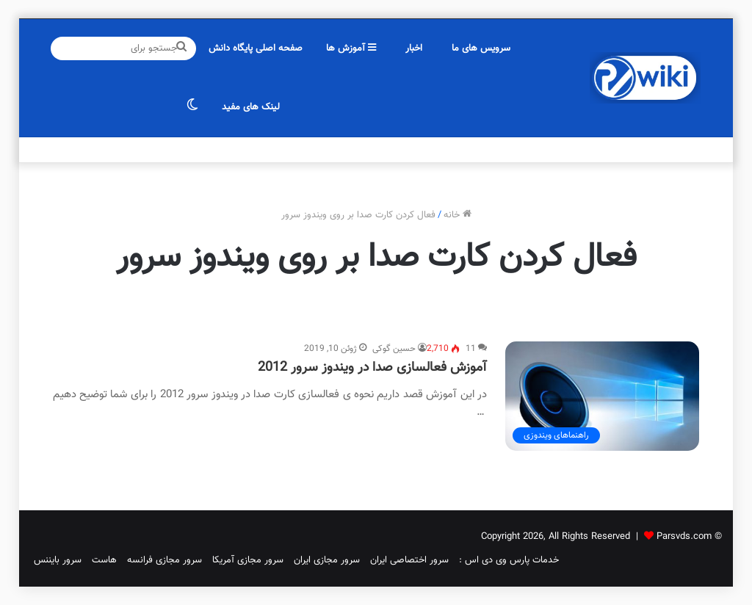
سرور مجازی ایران (327, 560)
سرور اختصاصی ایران (409, 560)
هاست (104, 560)
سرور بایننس (58, 560)
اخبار (413, 48)
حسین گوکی (394, 348)
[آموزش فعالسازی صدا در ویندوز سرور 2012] (602, 396)
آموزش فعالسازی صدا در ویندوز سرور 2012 (372, 368)
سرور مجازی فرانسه (164, 560)
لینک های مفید (251, 107)
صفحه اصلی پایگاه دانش (256, 48)
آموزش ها (351, 48)
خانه (457, 215)
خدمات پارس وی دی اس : (509, 560)
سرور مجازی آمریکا (247, 560)
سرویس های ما (481, 48)
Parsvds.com (684, 536)
